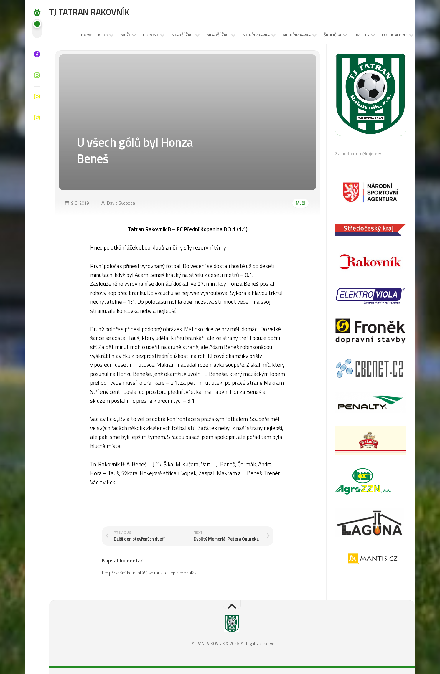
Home (74, 35)
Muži (113, 35)
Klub (91, 35)
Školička (320, 35)
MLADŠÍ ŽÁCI (206, 35)
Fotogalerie (383, 35)
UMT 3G (349, 35)
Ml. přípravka (285, 35)
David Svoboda (121, 203)
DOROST (139, 35)
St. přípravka (244, 35)
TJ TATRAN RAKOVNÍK (101, 12)
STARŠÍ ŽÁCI (171, 35)
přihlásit (191, 573)
